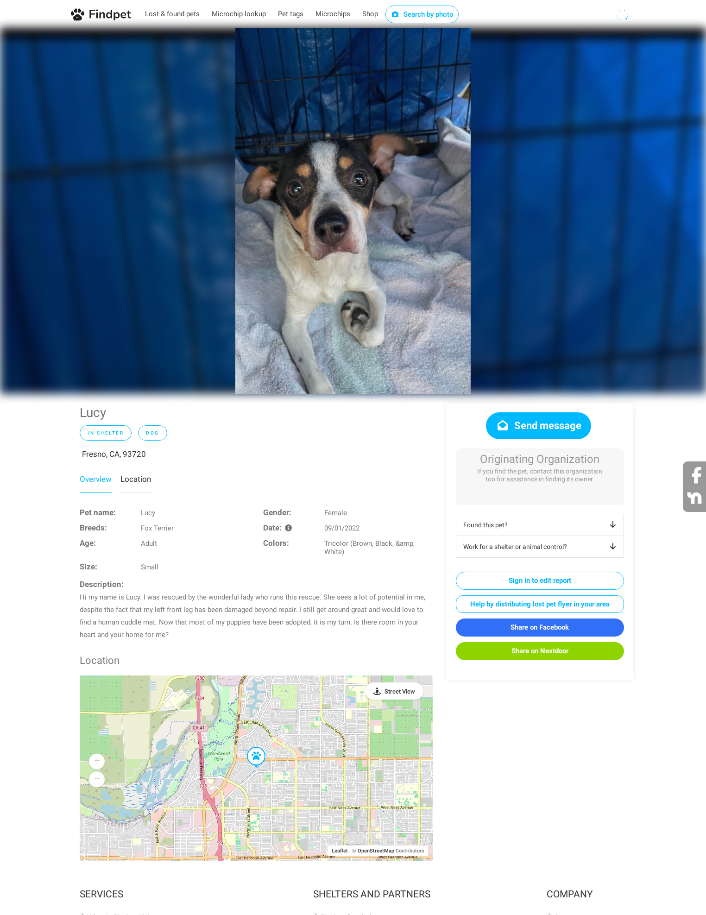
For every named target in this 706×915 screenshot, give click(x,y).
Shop (370, 14)
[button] (249, 747)
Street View (400, 691)
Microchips (332, 14)
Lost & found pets (172, 14)
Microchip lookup (239, 14)
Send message (538, 425)
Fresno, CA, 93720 (114, 454)
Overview (96, 479)
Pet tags (290, 14)
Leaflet (340, 851)
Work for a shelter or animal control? (541, 547)
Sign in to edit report (540, 580)
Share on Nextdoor (539, 651)
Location (135, 479)
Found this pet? (541, 525)
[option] (353, 211)
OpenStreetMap (376, 851)
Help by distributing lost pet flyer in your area (540, 604)
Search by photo (422, 14)
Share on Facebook (540, 627)
